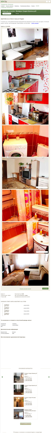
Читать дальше (35, 23)
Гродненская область (25, 5)
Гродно (33, 5)
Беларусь (17, 5)
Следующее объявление (7, 7)
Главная (3, 5)
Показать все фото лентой (25, 288)
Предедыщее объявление (7, 4)
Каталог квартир (9, 5)
